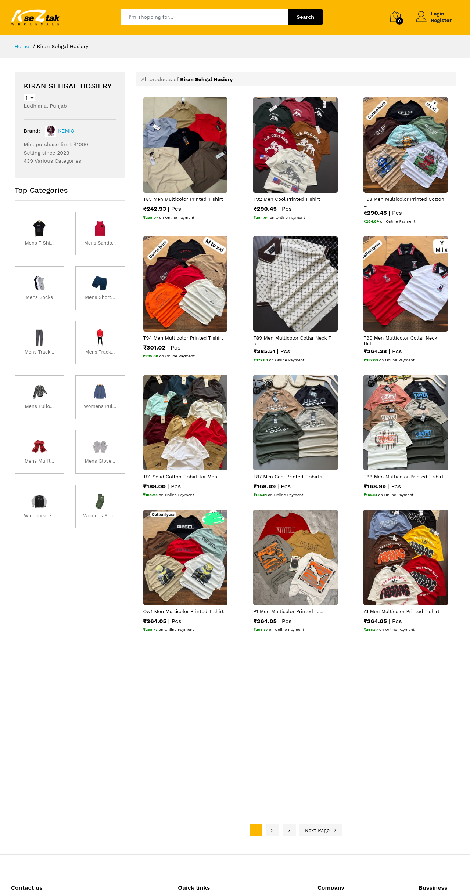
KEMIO (59, 131)
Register (441, 20)
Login (437, 14)
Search (305, 17)
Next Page (321, 830)
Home (22, 46)
